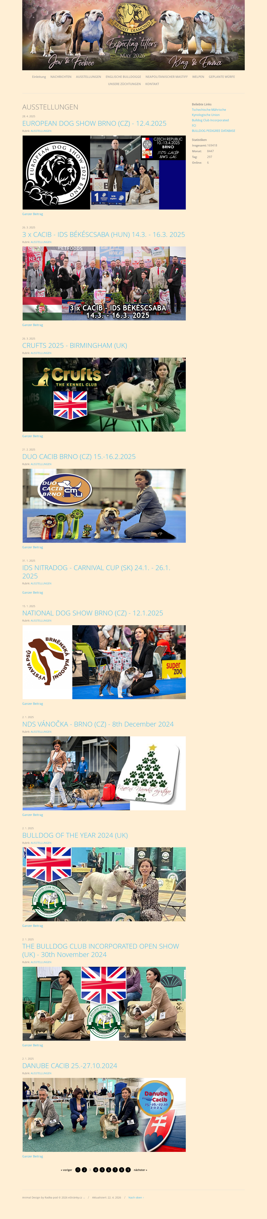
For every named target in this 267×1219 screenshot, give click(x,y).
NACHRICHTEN (61, 77)
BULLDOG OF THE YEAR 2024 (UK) (76, 845)
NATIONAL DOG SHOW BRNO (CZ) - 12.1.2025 (94, 623)
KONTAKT (152, 84)
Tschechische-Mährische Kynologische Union (209, 112)
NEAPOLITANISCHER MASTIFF (167, 77)
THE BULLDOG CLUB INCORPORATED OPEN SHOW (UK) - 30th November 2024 (103, 961)
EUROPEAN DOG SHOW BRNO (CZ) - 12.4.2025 (96, 123)
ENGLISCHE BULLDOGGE (123, 77)
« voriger (66, 1181)
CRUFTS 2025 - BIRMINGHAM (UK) (76, 354)
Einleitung (39, 77)
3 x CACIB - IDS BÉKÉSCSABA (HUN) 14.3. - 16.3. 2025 (97, 238)
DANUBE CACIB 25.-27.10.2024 (71, 1076)
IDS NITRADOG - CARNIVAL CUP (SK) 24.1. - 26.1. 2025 (98, 581)
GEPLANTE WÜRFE (222, 77)
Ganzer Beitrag (32, 214)
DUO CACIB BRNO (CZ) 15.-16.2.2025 (81, 466)
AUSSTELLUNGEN (88, 77)
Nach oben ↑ (136, 1208)
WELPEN (198, 77)
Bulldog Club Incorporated (210, 120)
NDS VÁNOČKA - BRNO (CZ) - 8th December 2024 (100, 734)
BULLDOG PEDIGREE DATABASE (213, 131)
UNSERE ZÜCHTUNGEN (124, 84)
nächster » (140, 1181)
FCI (194, 126)
